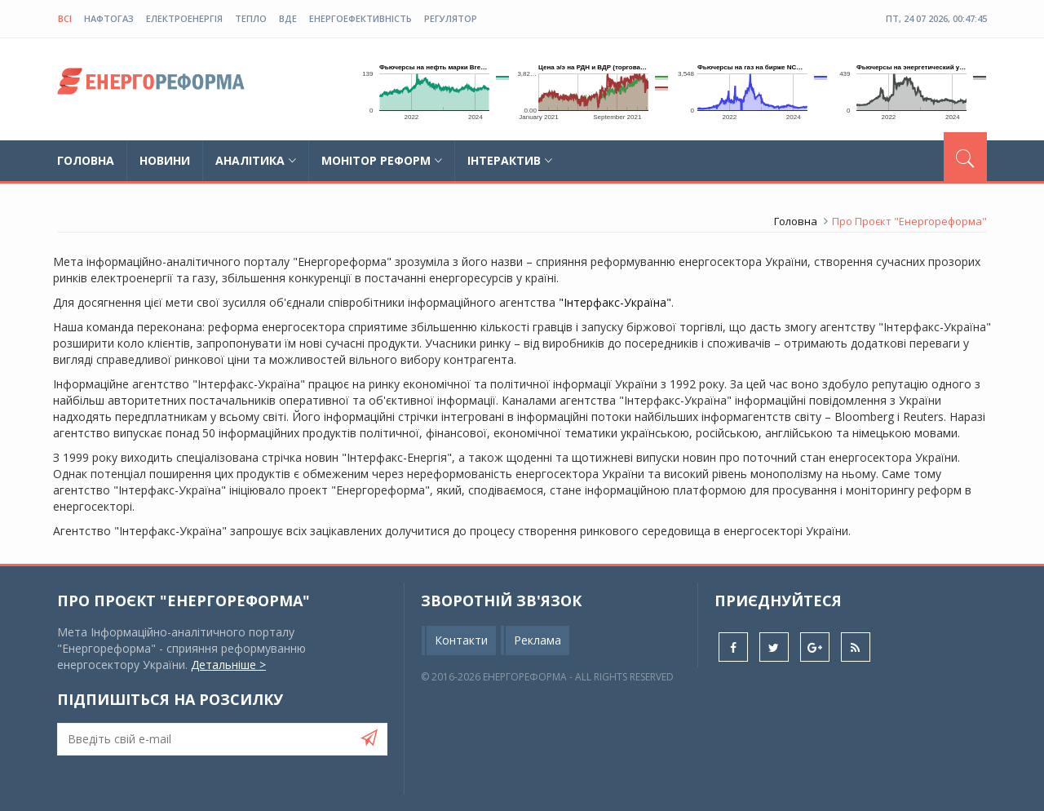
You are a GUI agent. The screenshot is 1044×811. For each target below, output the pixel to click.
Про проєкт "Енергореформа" (183, 600)
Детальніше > (228, 664)
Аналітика (255, 160)
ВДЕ (288, 18)
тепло (251, 18)
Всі (65, 18)
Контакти (461, 640)
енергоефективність (360, 18)
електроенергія (184, 18)
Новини (164, 160)
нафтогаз (109, 18)
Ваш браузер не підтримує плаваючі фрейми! (429, 89)
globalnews (151, 85)
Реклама (537, 640)
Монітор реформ (381, 160)
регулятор (450, 18)
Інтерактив (509, 160)
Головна (85, 160)
